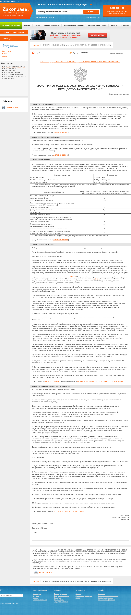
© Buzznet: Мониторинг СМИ (9, 603)
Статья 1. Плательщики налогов (13, 66)
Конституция (6, 51)
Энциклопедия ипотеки (11, 25)
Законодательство (40, 590)
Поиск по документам (40, 600)
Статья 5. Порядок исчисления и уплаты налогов (51, 386)
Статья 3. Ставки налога (11, 72)
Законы (37, 25)
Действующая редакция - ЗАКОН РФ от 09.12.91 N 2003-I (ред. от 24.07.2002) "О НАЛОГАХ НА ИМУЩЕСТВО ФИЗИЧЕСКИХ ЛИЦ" (80, 62)
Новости (114, 25)
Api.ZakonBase (59, 600)
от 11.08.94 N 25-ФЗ (84, 381)
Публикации (80, 590)
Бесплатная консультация (74, 25)
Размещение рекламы (105, 598)
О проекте (125, 25)
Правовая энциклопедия (97, 25)
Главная (36, 45)
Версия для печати (13, 107)
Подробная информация (116, 53)
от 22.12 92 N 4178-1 (52, 381)
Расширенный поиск (93, 17)
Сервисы (57, 590)
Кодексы (27, 25)
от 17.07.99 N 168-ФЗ (60, 132)
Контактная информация (106, 600)
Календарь (57, 598)
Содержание (7, 63)
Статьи (78, 598)
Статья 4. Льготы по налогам (12, 74)
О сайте (101, 590)
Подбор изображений (61, 602)
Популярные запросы (44, 17)
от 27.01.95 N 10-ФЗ (99, 381)
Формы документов (52, 25)
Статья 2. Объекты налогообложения (9, 69)
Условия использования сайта (108, 596)
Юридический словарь (61, 596)
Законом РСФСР (70, 277)
